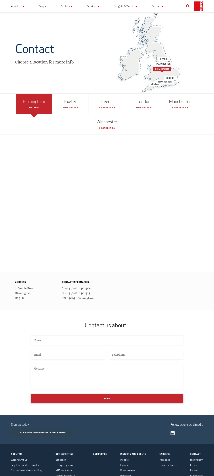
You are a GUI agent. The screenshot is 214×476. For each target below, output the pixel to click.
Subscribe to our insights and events (43, 432)
